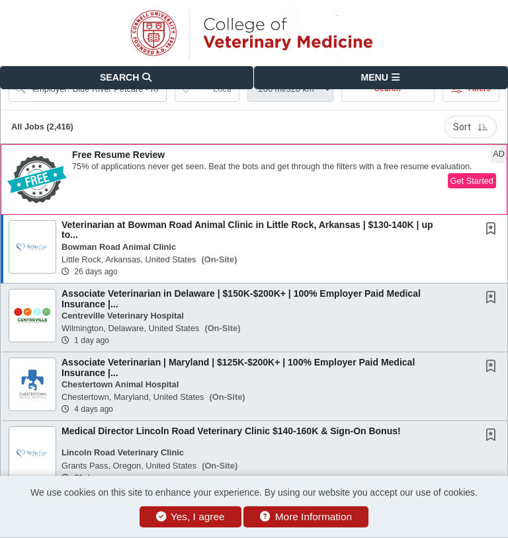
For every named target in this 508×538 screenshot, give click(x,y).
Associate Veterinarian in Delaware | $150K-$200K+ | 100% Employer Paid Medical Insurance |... (241, 298)
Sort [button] (470, 127)
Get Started (471, 181)
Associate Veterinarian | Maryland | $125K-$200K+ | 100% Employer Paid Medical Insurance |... (238, 367)
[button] (381, 77)
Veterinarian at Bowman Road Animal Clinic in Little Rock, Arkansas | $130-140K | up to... (247, 229)
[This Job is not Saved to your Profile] (493, 230)
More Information (306, 516)
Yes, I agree (190, 516)
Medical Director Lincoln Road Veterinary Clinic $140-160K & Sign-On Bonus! (231, 431)
